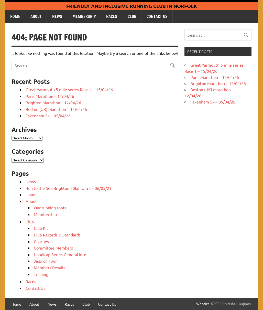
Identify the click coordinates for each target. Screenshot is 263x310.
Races (111, 16)
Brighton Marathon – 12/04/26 (53, 102)
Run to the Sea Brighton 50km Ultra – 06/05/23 (69, 188)
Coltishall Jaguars (236, 303)
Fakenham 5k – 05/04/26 (48, 115)
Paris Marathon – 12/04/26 (50, 96)
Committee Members (53, 247)
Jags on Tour (45, 260)
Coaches (41, 241)
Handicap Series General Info (60, 254)
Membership (84, 16)
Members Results (49, 267)
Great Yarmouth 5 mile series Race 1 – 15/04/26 (69, 89)
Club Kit (41, 228)
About (36, 16)
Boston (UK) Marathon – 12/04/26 (56, 109)
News (57, 16)
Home (15, 16)
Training (41, 274)
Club (132, 16)
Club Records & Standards (57, 234)
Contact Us (157, 16)
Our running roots (50, 207)
